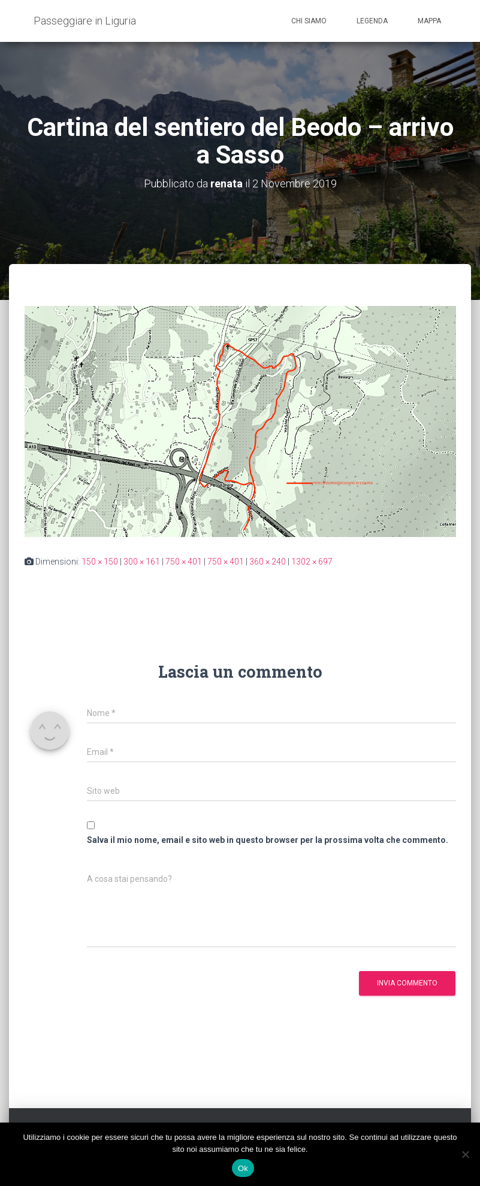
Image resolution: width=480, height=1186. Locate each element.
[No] (465, 1154)
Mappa (429, 21)
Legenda (372, 21)
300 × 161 (141, 561)
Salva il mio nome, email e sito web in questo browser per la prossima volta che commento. (267, 840)
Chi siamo (309, 21)
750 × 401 (183, 561)
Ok (243, 1168)
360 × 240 (267, 561)
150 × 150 (99, 561)
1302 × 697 (312, 561)
